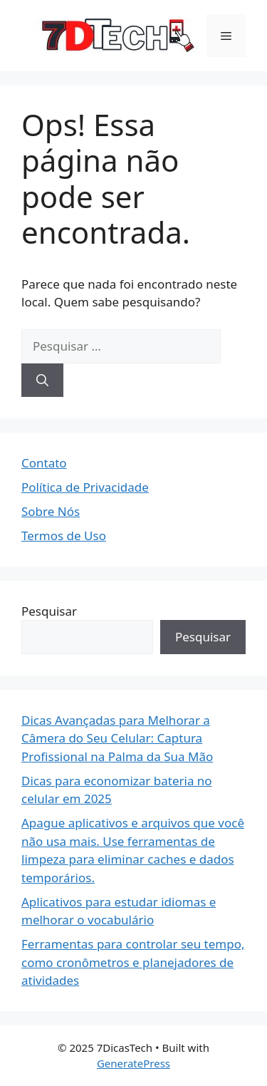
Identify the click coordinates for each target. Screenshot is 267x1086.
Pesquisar (49, 611)
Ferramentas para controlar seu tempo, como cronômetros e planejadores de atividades (133, 962)
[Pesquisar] (42, 380)
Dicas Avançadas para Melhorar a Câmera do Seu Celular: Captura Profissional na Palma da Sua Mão (117, 738)
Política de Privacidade (85, 487)
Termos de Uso (63, 535)
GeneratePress (133, 1063)
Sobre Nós (50, 511)
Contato (44, 463)
